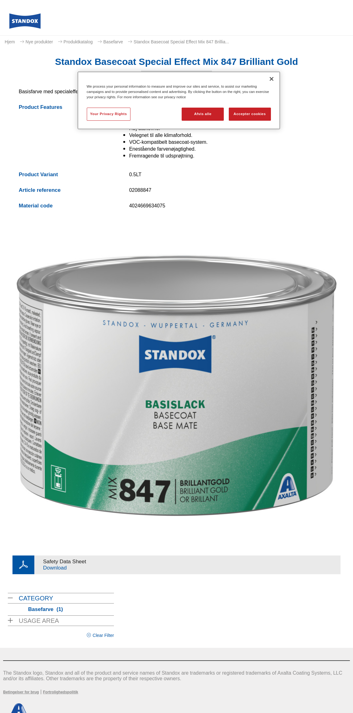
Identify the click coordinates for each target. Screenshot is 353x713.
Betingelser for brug (21, 692)
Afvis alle (203, 114)
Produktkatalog (78, 41)
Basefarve (113, 41)
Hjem (10, 41)
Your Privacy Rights (108, 114)
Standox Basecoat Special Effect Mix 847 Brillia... (181, 41)
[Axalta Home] (25, 22)
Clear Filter (103, 635)
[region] (178, 100)
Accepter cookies (249, 114)
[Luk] (271, 79)
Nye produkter (39, 41)
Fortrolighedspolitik (60, 692)
